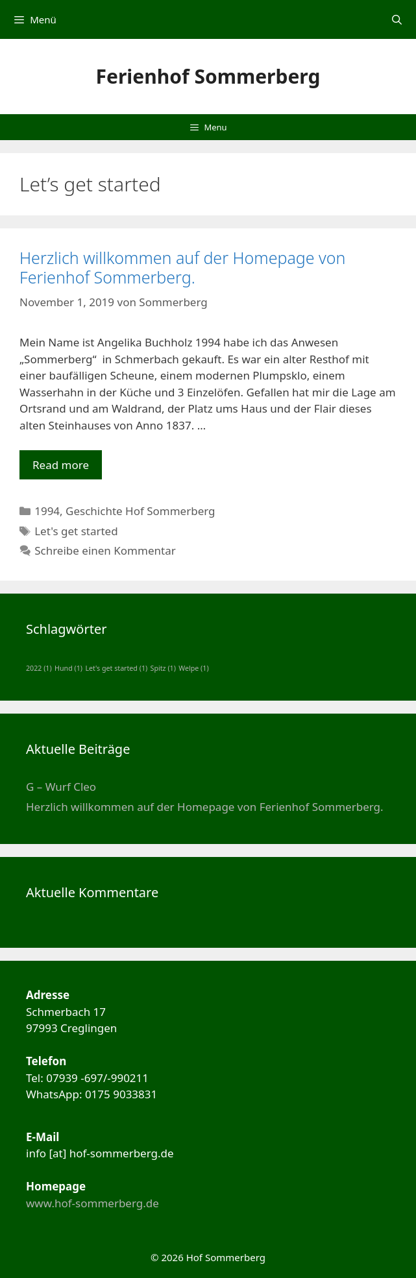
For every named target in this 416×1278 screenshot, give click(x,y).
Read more (67, 468)
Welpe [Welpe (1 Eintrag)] (193, 668)
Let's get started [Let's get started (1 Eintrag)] (116, 668)
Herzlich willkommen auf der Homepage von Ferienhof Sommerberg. (182, 267)
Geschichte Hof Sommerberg (140, 510)
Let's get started (75, 531)
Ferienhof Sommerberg (208, 76)
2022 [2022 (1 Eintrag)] (39, 668)
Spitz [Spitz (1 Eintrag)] (163, 668)
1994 (47, 510)
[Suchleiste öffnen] (397, 19)
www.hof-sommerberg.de (92, 1203)
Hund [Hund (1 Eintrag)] (68, 668)
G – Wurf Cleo (61, 786)
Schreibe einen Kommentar (105, 550)
